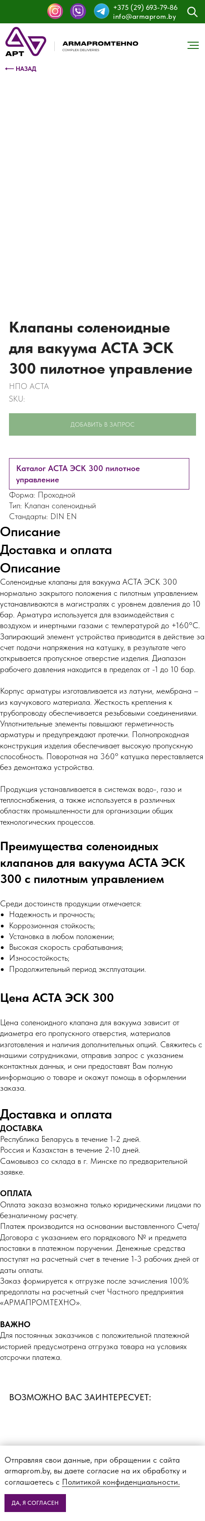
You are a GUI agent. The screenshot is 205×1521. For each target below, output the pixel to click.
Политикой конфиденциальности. (121, 1481)
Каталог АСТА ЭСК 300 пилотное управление (78, 473)
